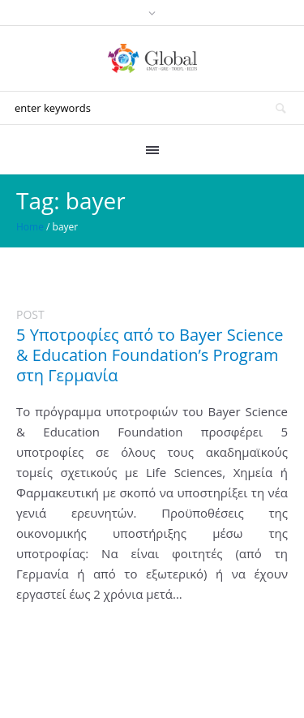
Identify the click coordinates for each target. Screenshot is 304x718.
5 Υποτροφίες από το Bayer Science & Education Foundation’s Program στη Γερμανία (150, 355)
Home (30, 227)
